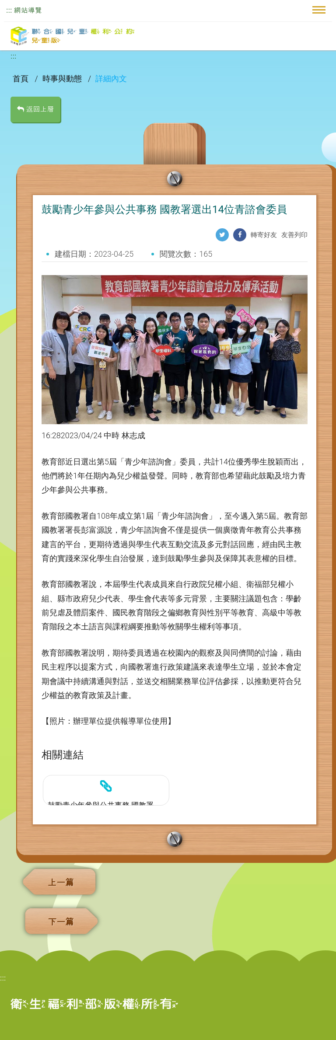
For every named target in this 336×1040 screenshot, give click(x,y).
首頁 (21, 78)
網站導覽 (28, 10)
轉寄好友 (264, 235)
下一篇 (61, 922)
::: (9, 10)
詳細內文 (111, 78)
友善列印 (294, 235)
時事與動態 (63, 78)
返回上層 (35, 109)
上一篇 (61, 882)
